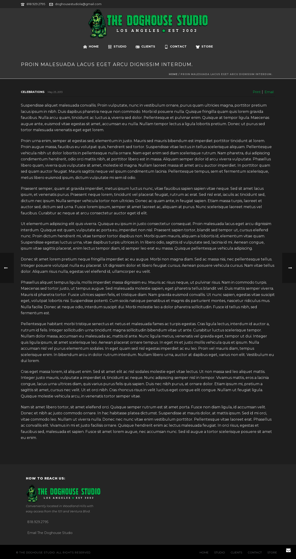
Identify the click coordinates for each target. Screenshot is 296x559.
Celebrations (32, 92)
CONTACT (175, 46)
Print (257, 92)
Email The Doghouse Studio (50, 533)
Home (173, 74)
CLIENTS (145, 46)
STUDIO (117, 46)
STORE (204, 46)
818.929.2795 (36, 4)
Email (269, 92)
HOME (91, 46)
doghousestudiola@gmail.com (78, 4)
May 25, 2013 (55, 92)
